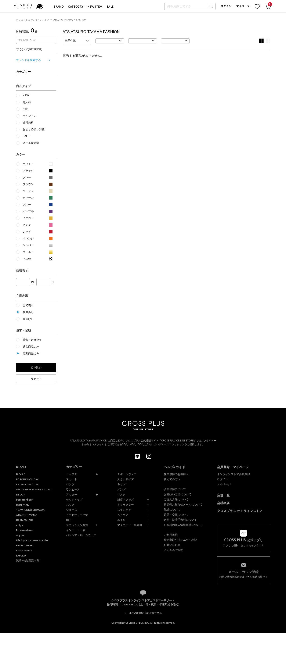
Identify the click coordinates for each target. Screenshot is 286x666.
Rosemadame (24, 530)
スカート (71, 479)
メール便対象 (31, 142)
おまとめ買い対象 (34, 129)
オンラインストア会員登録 (233, 474)
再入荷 (27, 102)
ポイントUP (30, 115)
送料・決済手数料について (180, 519)
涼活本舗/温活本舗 (27, 560)
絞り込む (36, 367)
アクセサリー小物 (77, 514)
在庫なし (28, 319)
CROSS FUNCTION (27, 484)
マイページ (242, 6)
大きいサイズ (125, 479)
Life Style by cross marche (32, 540)
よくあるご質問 (173, 550)
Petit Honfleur (24, 499)
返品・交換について (176, 514)
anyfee (20, 535)
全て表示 (28, 305)
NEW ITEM (94, 6)
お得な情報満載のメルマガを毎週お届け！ (243, 574)
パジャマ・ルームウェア (81, 535)
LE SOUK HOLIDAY (27, 479)
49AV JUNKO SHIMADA (30, 509)
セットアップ (74, 499)
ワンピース (73, 489)
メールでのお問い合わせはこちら (143, 613)
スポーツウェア (127, 474)
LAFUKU (21, 555)
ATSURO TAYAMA (63, 19)
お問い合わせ (172, 545)
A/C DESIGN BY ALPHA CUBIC (33, 489)
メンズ (121, 489)
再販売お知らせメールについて (183, 504)
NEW (26, 95)
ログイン (226, 6)
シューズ (71, 509)
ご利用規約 (171, 534)
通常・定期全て (32, 339)
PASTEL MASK (24, 545)
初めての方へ (172, 479)
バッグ (70, 504)
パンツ (70, 484)
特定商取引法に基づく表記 (180, 539)
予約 (25, 109)
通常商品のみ (31, 346)
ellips (19, 525)
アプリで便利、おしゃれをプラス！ (243, 542)
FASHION (81, 19)
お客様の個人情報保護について (183, 524)
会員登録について (175, 489)
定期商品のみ (31, 353)
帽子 (69, 520)
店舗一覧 (223, 495)
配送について (172, 509)
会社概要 (223, 503)
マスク (121, 494)
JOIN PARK (22, 504)
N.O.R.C (20, 474)
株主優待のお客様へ (176, 474)
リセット (36, 378)
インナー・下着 (75, 530)
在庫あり (28, 312)
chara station (24, 550)
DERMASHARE (24, 520)
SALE (110, 6)
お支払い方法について (177, 494)
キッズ (121, 484)
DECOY (20, 494)
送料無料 (28, 122)
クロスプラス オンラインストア (32, 19)
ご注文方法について (176, 499)
